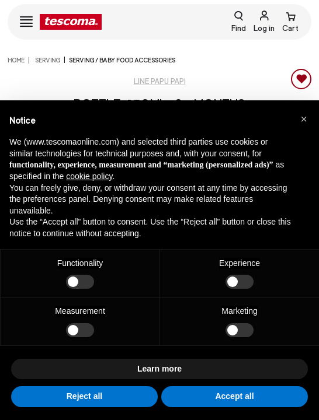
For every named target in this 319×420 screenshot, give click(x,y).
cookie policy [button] (89, 176)
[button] (303, 119)
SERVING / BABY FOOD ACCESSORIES (122, 60)
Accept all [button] (234, 396)
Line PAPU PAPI (160, 81)
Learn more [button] (159, 368)
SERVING (47, 60)
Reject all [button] (84, 396)
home (16, 60)
